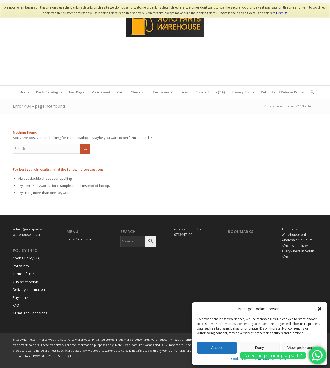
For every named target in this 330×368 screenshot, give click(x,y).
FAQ (16, 305)
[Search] (310, 92)
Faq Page (77, 92)
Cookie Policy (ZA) (210, 92)
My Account (100, 92)
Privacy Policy (243, 92)
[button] (319, 308)
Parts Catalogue (49, 92)
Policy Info (21, 266)
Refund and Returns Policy (282, 92)
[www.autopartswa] (165, 46)
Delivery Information (29, 289)
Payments (21, 297)
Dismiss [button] (281, 13)
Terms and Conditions (171, 92)
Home (24, 92)
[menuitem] (310, 92)
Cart (120, 92)
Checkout (138, 92)
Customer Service (26, 281)
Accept (217, 347)
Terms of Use (23, 273)
